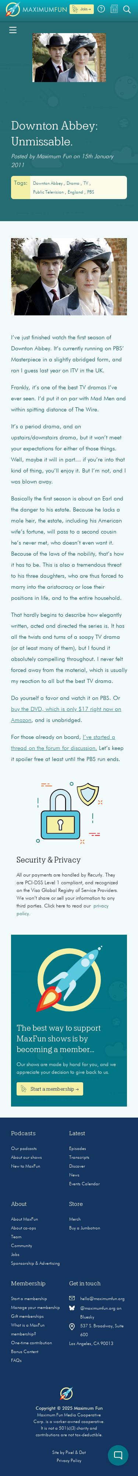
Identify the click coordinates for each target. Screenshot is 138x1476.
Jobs (15, 1255)
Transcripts (79, 1157)
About (19, 1204)
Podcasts (23, 1133)
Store (76, 1204)
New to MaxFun (25, 1166)
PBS (90, 192)
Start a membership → (50, 1089)
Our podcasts (24, 1149)
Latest (77, 1133)
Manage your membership (35, 1308)
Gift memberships (27, 1316)
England (76, 192)
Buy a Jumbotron (84, 1228)
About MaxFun (24, 1219)
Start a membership (29, 1299)
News (74, 1175)
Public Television (49, 192)
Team (16, 1237)
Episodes (77, 1149)
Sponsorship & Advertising (35, 1263)
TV (86, 183)
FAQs (16, 1361)
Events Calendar (84, 1184)
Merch (75, 1219)
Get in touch (85, 1283)
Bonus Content (24, 1352)
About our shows (26, 1157)
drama (74, 183)
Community (21, 1246)
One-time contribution (31, 1343)
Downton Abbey (48, 183)
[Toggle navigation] (13, 29)
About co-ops (23, 1228)
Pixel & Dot (76, 1453)
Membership (28, 1283)
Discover (77, 1166)
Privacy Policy (69, 1461)
